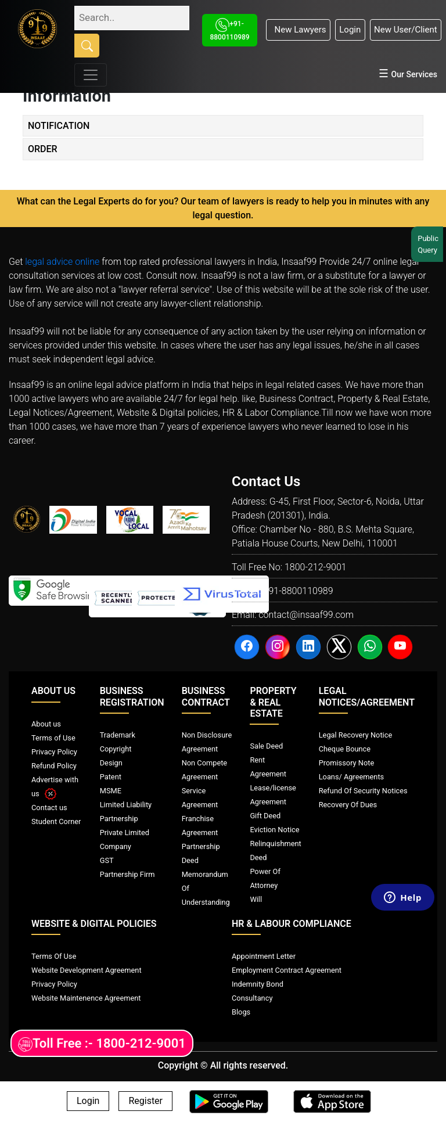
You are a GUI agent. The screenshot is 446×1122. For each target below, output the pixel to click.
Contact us (49, 807)
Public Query (429, 244)
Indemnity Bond (257, 984)
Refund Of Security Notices (363, 790)
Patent (110, 776)
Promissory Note (347, 762)
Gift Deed (265, 815)
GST (107, 860)
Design (111, 762)
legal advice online (62, 261)
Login (350, 29)
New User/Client (405, 29)
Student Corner (56, 821)
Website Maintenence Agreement (86, 998)
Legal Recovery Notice (355, 735)
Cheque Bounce (345, 749)
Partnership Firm (127, 874)
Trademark (117, 735)
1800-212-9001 (316, 567)
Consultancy (252, 998)
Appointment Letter (264, 956)
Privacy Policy (54, 751)
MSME (110, 790)
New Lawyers (298, 29)
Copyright (116, 749)
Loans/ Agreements (351, 776)
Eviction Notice (274, 829)
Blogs (241, 1012)
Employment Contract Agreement (286, 970)
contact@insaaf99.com (306, 614)
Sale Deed (266, 746)
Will (256, 899)
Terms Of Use (53, 956)
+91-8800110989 (298, 590)
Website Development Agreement (86, 970)
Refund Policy (54, 765)
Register (145, 1101)
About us (46, 724)
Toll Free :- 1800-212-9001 (102, 1044)
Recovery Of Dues (348, 804)
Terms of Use (53, 737)
